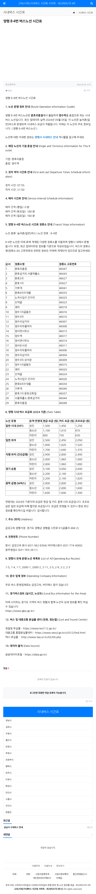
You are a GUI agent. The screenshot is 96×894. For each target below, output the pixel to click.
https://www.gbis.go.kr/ (19, 611)
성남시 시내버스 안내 (13, 827)
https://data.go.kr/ (36, 654)
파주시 (8, 773)
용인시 (8, 740)
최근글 (6, 820)
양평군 (8, 812)
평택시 (8, 766)
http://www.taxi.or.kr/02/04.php (41, 637)
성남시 (8, 720)
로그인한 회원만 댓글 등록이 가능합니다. (48, 693)
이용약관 (36, 866)
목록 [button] (87, 90)
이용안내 (48, 866)
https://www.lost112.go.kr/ (39, 628)
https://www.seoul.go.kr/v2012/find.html (60, 633)
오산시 (8, 806)
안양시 (8, 747)
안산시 (8, 792)
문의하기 (60, 866)
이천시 (8, 779)
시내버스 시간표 (85, 13)
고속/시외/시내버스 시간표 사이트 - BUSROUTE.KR (46, 3)
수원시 (8, 733)
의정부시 (9, 760)
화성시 (8, 786)
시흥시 (8, 799)
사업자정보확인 (62, 874)
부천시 (8, 753)
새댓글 (6, 834)
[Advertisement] (27, 51)
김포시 (8, 727)
